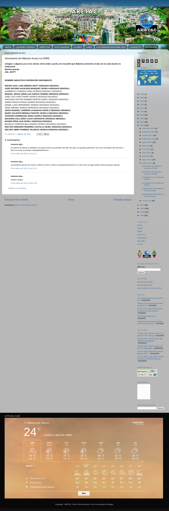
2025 (142, 98)
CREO (139, 228)
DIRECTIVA (44, 47)
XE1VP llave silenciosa (146, 316)
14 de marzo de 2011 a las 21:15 (24, 168)
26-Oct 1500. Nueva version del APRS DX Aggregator (149, 340)
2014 (142, 115)
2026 (142, 94)
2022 (142, 104)
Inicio (71, 199)
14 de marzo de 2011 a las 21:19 (24, 183)
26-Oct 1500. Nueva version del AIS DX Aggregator (149, 347)
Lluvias (140, 244)
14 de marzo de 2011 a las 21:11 (24, 154)
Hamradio (141, 241)
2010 (142, 205)
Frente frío (141, 235)
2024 (142, 101)
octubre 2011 (147, 135)
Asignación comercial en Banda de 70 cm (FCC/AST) (149, 322)
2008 (142, 212)
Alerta (139, 225)
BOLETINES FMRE (145, 282)
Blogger (110, 504)
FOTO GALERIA (62, 47)
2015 (142, 111)
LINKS (89, 47)
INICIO (8, 47)
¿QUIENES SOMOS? (25, 47)
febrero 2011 (147, 163)
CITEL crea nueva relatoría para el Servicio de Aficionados (150, 310)
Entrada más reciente (16, 199)
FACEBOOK (150, 47)
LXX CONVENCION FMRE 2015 (111, 47)
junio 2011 (146, 149)
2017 (142, 108)
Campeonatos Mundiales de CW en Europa (153, 190)
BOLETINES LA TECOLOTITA (149, 288)
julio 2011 (146, 146)
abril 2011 (146, 156)
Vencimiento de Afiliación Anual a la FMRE (151, 167)
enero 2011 (147, 201)
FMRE (139, 231)
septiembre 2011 (149, 139)
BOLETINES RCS (144, 285)
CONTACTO (135, 47)
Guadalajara (142, 238)
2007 (142, 215)
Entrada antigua (122, 199)
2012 (142, 122)
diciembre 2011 (148, 128)
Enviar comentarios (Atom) (26, 205)
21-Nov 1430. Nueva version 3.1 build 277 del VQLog (150, 334)
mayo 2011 (147, 153)
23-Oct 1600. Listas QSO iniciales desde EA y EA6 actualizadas (150, 358)
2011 (142, 125)
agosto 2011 (147, 142)
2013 (142, 118)
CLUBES (78, 47)
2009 (142, 208)
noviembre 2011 (149, 132)
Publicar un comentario (17, 188)
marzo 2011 (147, 160)
